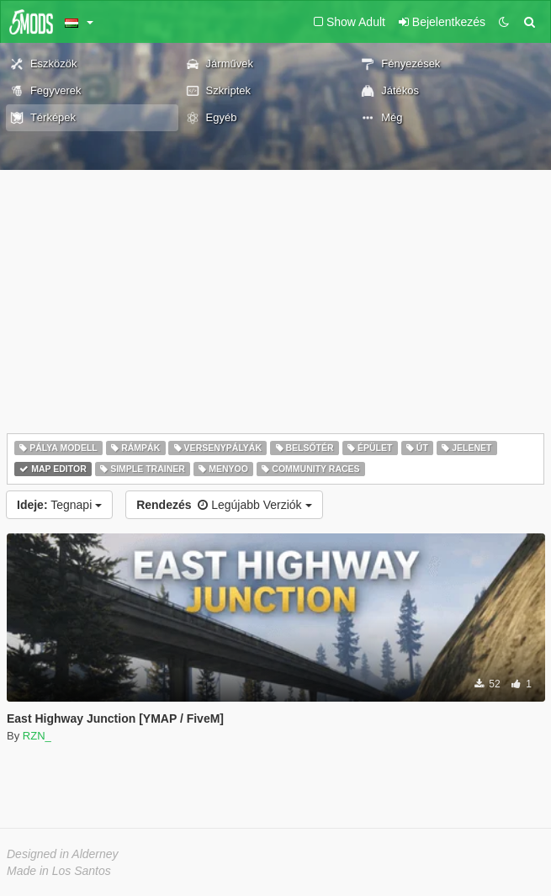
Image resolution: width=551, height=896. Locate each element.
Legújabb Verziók (223, 505)
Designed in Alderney (63, 854)
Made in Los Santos (59, 870)
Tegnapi (59, 505)
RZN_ (37, 735)
